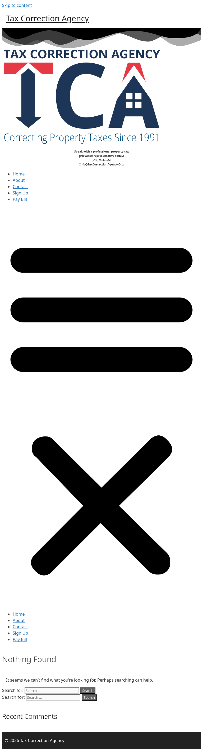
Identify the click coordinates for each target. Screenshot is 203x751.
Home (19, 174)
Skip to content (17, 5)
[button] (101, 407)
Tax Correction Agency (47, 18)
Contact (20, 186)
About (19, 180)
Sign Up (20, 193)
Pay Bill (20, 199)
